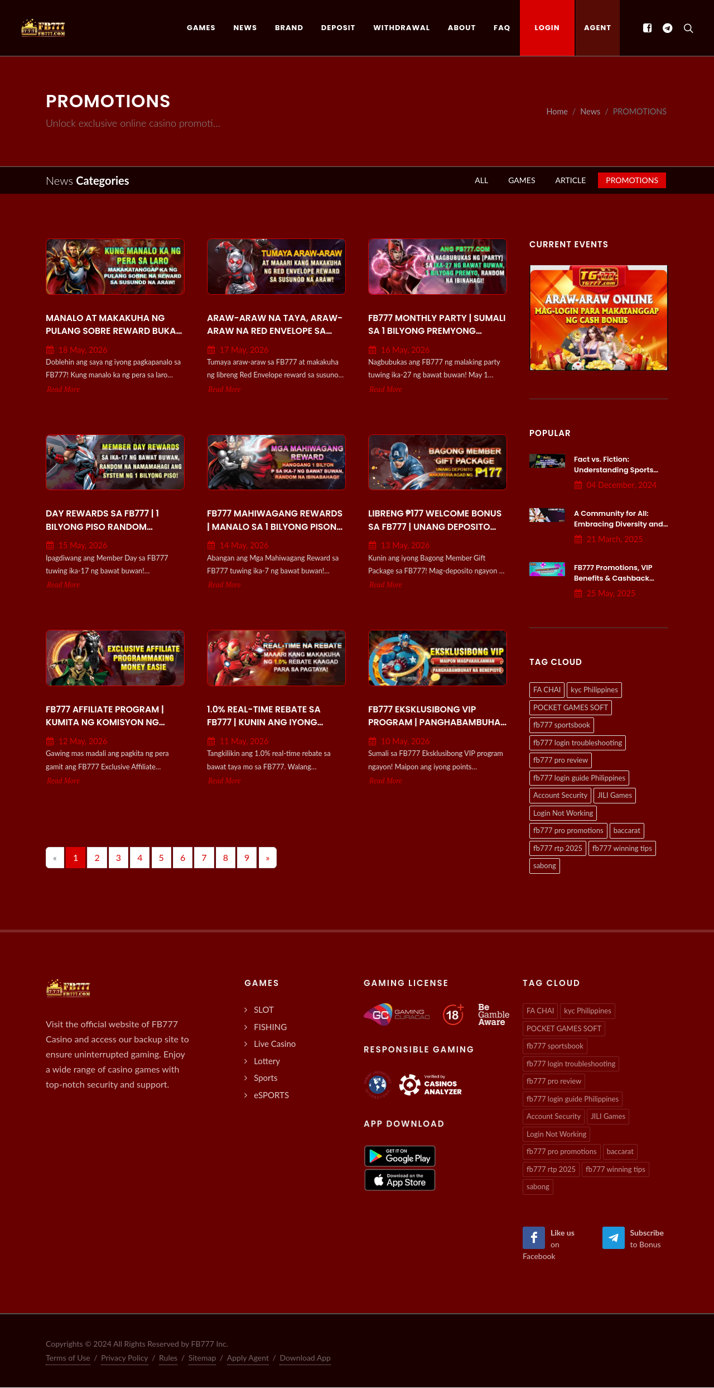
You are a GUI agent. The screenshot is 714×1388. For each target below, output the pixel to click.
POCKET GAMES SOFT (570, 707)
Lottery (267, 1061)
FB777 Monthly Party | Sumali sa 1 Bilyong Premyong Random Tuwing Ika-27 (436, 325)
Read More (63, 390)
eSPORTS (271, 1095)
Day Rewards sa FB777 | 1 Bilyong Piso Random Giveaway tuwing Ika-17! (104, 521)
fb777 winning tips (622, 848)
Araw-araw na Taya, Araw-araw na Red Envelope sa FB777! (274, 325)
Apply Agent (248, 1358)
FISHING (270, 1027)
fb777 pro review (560, 760)
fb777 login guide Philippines (579, 778)
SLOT (264, 1010)
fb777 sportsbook (561, 725)
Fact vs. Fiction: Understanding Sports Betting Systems (613, 470)
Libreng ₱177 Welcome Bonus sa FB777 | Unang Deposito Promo (434, 521)
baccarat (627, 830)
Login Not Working (563, 813)
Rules (168, 1358)
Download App (305, 1358)
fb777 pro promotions (568, 830)
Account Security (560, 795)
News (590, 112)
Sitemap (202, 1358)
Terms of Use (68, 1358)
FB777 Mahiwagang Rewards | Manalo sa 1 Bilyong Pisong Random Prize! (275, 521)
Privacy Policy (124, 1358)
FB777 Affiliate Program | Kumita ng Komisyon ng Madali (105, 717)
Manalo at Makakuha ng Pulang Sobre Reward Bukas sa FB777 (113, 325)
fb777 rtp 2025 (557, 848)
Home (556, 112)
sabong (544, 865)
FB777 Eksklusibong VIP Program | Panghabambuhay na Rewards (437, 717)
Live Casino (275, 1044)
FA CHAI (547, 690)
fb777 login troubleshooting (577, 743)
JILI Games (614, 795)
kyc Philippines (594, 690)
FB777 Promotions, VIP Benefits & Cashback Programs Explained (613, 578)
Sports (265, 1078)
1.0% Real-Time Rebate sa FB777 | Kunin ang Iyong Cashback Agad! (264, 717)
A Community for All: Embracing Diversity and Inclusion (618, 524)
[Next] (268, 858)
